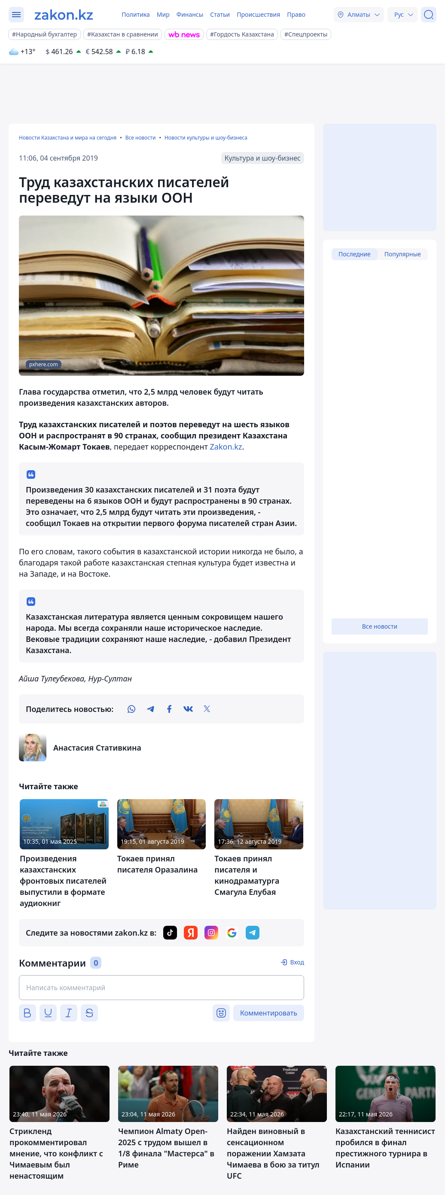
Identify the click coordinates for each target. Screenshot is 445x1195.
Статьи (220, 14)
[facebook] (169, 709)
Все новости (140, 137)
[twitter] (207, 709)
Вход (297, 962)
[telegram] (150, 709)
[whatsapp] (131, 709)
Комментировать (268, 1013)
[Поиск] (428, 14)
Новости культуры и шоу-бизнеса (206, 137)
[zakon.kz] (63, 14)
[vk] (188, 709)
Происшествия (258, 14)
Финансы (190, 14)
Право (296, 14)
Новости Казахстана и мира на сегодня (67, 137)
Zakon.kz (226, 446)
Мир (163, 14)
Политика (136, 14)
